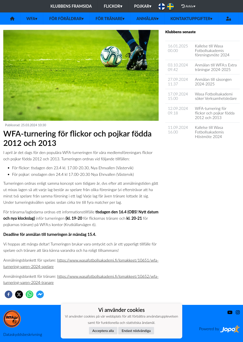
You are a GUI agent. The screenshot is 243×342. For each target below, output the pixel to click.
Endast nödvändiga (136, 330)
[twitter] (19, 294)
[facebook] (8, 294)
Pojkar (142, 6)
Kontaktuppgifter (191, 18)
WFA (31, 18)
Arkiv (188, 6)
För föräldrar (66, 18)
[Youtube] (228, 312)
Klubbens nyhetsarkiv (186, 149)
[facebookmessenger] (40, 294)
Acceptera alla (103, 330)
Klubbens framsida (71, 6)
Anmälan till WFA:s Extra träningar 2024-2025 (216, 67)
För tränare (109, 18)
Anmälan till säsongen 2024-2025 (213, 81)
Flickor (113, 6)
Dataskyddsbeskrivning (22, 334)
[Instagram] (236, 312)
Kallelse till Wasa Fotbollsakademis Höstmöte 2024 (209, 132)
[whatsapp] (29, 294)
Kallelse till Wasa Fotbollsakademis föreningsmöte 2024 (212, 50)
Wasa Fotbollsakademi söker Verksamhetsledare (216, 96)
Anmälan (147, 18)
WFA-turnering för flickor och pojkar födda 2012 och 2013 (214, 113)
